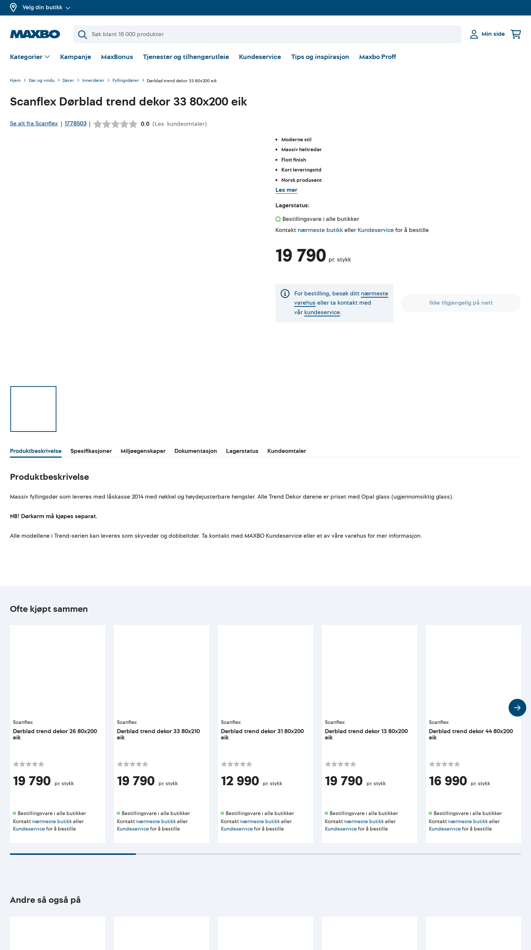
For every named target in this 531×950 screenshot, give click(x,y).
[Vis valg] (30, 57)
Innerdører (93, 81)
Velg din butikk (46, 7)
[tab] (36, 452)
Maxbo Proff (377, 57)
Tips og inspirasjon (320, 57)
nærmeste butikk (320, 230)
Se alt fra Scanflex (34, 123)
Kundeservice (260, 57)
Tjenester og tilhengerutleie (186, 57)
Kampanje (75, 57)
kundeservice (322, 312)
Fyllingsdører (125, 81)
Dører (68, 81)
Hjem (15, 81)
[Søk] (267, 34)
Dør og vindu (42, 81)
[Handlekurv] (516, 34)
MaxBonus (117, 57)
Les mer (286, 190)
